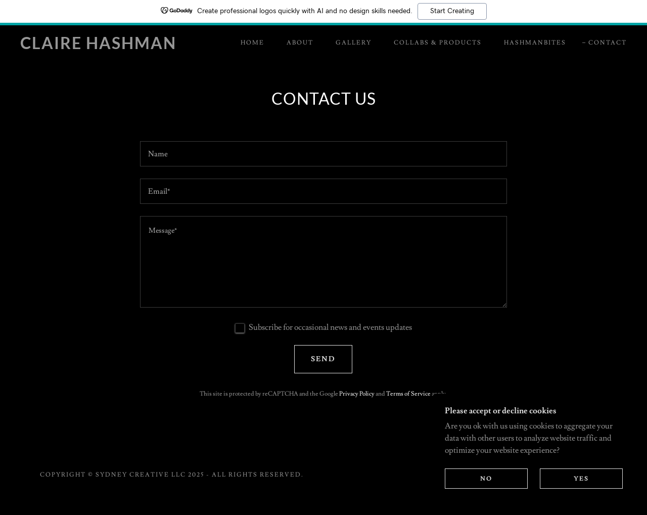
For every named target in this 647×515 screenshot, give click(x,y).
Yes (581, 479)
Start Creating (452, 11)
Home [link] (252, 43)
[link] (103, 46)
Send (323, 359)
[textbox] (323, 153)
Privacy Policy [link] (357, 394)
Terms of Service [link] (408, 394)
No (486, 479)
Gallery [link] (354, 43)
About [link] (300, 43)
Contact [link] (607, 43)
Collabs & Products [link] (438, 43)
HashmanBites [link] (535, 43)
